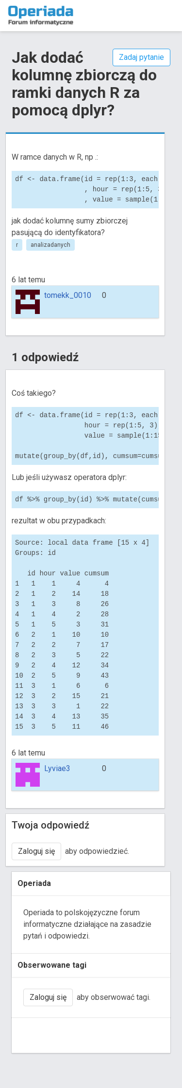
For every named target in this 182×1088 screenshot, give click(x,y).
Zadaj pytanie (141, 57)
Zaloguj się (36, 851)
